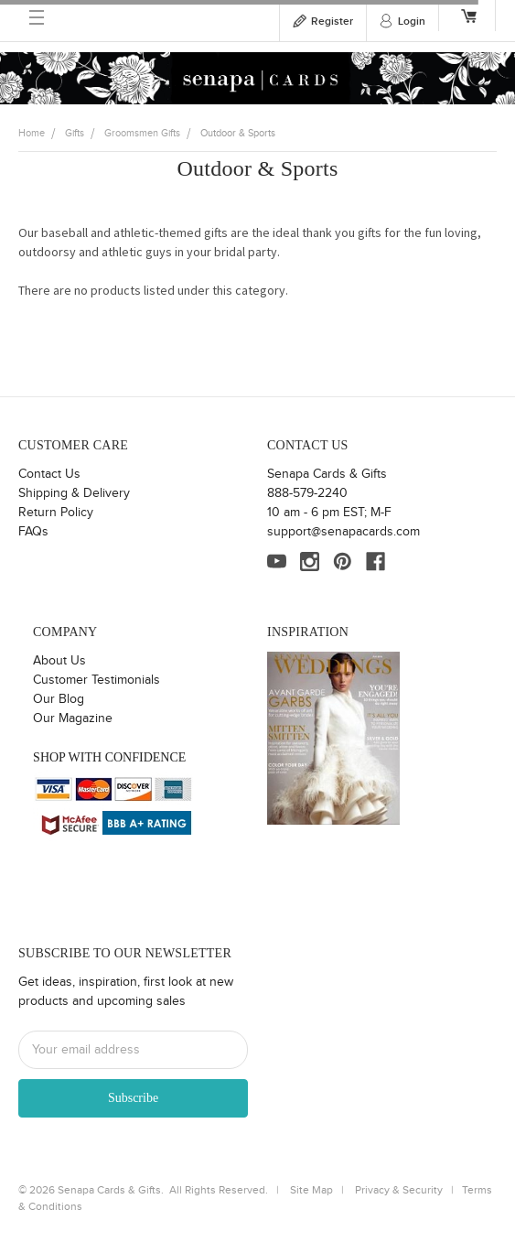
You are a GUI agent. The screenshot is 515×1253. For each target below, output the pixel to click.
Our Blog (58, 699)
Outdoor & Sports (237, 133)
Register (332, 21)
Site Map (311, 1189)
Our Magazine (73, 718)
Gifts (74, 133)
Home (31, 133)
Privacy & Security (399, 1189)
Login (411, 21)
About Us (59, 661)
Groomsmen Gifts (142, 133)
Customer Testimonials (96, 680)
